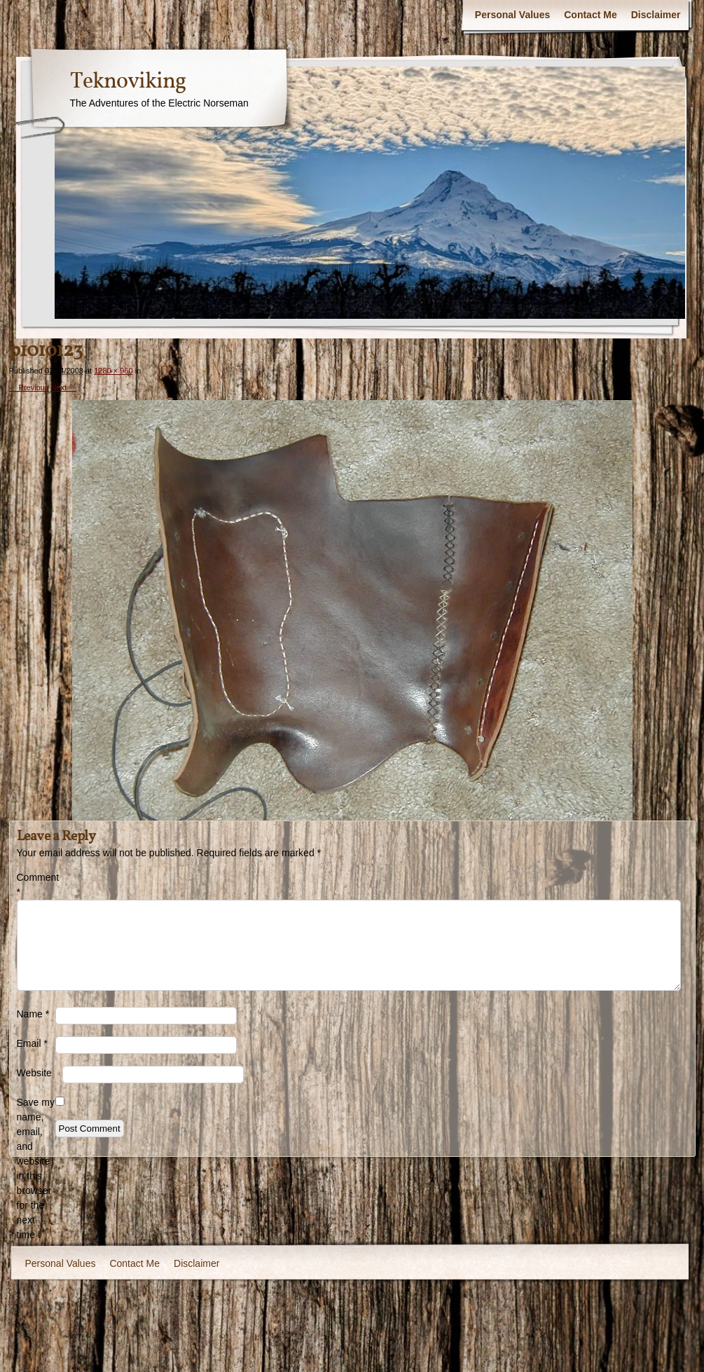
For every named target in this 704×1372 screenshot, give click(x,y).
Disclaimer (656, 14)
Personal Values (512, 14)
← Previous (29, 387)
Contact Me (590, 14)
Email (32, 1043)
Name (33, 1014)
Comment (36, 885)
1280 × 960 (113, 370)
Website (34, 1072)
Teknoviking (128, 82)
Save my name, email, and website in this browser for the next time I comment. (36, 1176)
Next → (63, 387)
